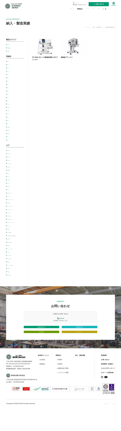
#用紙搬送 (10, 252)
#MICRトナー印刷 (13, 280)
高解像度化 (10, 127)
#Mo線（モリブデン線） (15, 193)
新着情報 (104, 377)
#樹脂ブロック (12, 160)
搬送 (8, 64)
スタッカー (10, 120)
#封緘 (9, 183)
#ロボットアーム (12, 186)
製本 (8, 123)
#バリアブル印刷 (12, 265)
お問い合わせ (105, 381)
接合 (8, 68)
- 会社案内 (42, 381)
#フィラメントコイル (14, 196)
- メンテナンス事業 (63, 394)
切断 (8, 61)
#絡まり (9, 189)
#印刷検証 (10, 283)
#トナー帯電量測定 (13, 237)
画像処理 (10, 107)
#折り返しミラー (12, 246)
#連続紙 (9, 234)
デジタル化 (10, 110)
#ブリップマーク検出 (14, 211)
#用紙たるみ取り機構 (14, 249)
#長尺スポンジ (12, 157)
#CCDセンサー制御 (13, 218)
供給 (8, 74)
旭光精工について (43, 377)
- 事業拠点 (42, 385)
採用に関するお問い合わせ (79, 351)
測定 (8, 117)
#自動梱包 (10, 179)
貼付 (8, 77)
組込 (8, 81)
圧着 (8, 136)
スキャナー (10, 104)
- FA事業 (59, 381)
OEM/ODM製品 (12, 47)
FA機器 (9, 44)
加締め (9, 97)
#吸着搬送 (10, 271)
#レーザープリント (13, 230)
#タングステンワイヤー (14, 163)
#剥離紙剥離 (11, 170)
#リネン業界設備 (12, 287)
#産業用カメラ (12, 205)
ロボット (10, 71)
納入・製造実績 (80, 377)
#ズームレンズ (12, 215)
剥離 (8, 84)
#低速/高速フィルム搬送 (14, 221)
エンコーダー (11, 130)
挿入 (8, 94)
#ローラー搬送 (12, 153)
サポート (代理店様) (107, 394)
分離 (8, 87)
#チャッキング (12, 176)
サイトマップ (111, 425)
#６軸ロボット (12, 150)
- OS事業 (59, 385)
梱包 (8, 91)
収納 (8, 100)
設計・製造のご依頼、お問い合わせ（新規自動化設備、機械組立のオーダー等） (41, 341)
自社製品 (10, 51)
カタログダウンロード (108, 390)
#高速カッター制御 (13, 268)
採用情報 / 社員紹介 (107, 385)
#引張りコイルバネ (13, 166)
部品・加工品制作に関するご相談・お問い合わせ (41, 351)
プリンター (10, 113)
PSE (8, 140)
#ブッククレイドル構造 (14, 208)
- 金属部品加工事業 (63, 390)
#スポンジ (10, 173)
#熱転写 (9, 261)
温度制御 (10, 133)
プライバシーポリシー (96, 425)
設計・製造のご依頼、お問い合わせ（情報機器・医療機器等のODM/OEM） (79, 341)
